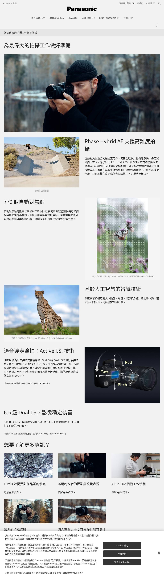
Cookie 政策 (38, 566)
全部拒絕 (122, 553)
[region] (82, 553)
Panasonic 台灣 (10, 3)
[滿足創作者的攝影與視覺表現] (82, 455)
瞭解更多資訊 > (12, 492)
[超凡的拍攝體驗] (28, 501)
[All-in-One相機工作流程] (135, 455)
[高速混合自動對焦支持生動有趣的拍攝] (41, 165)
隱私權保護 (52, 566)
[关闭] (158, 553)
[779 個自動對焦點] (122, 239)
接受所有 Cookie (122, 561)
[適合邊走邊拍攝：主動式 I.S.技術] (122, 375)
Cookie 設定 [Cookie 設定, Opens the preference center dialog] (122, 545)
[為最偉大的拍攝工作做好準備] (82, 93)
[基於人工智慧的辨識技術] (41, 313)
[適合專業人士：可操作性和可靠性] (82, 501)
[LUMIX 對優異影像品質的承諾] (28, 455)
